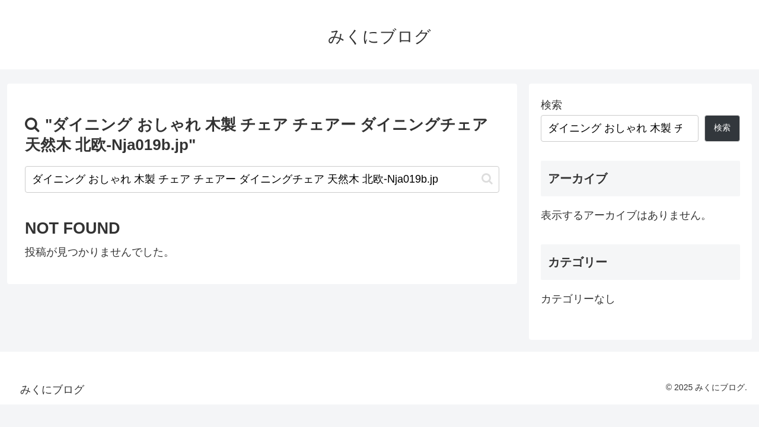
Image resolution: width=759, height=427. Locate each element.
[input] (262, 179)
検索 (551, 105)
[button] (487, 179)
